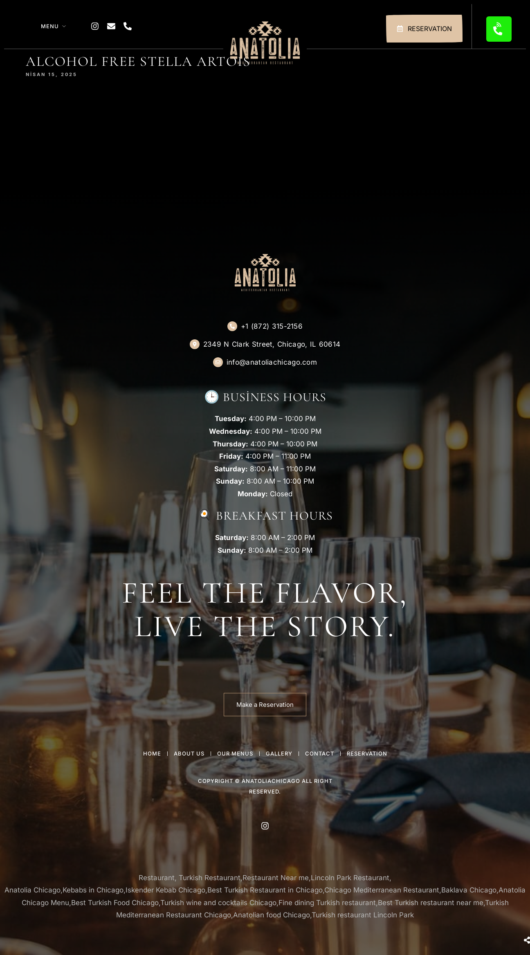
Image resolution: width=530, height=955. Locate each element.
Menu (50, 26)
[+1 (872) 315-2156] (232, 326)
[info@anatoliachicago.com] (218, 362)
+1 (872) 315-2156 (272, 326)
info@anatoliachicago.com (272, 362)
